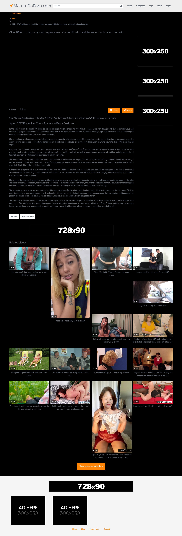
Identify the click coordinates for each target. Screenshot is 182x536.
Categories (140, 6)
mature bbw (28, 217)
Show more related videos (91, 466)
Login (168, 6)
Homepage (16, 13)
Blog (83, 529)
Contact (107, 529)
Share (128, 110)
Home (129, 6)
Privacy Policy (94, 529)
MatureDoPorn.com (30, 6)
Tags (151, 6)
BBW (14, 19)
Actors (159, 6)
